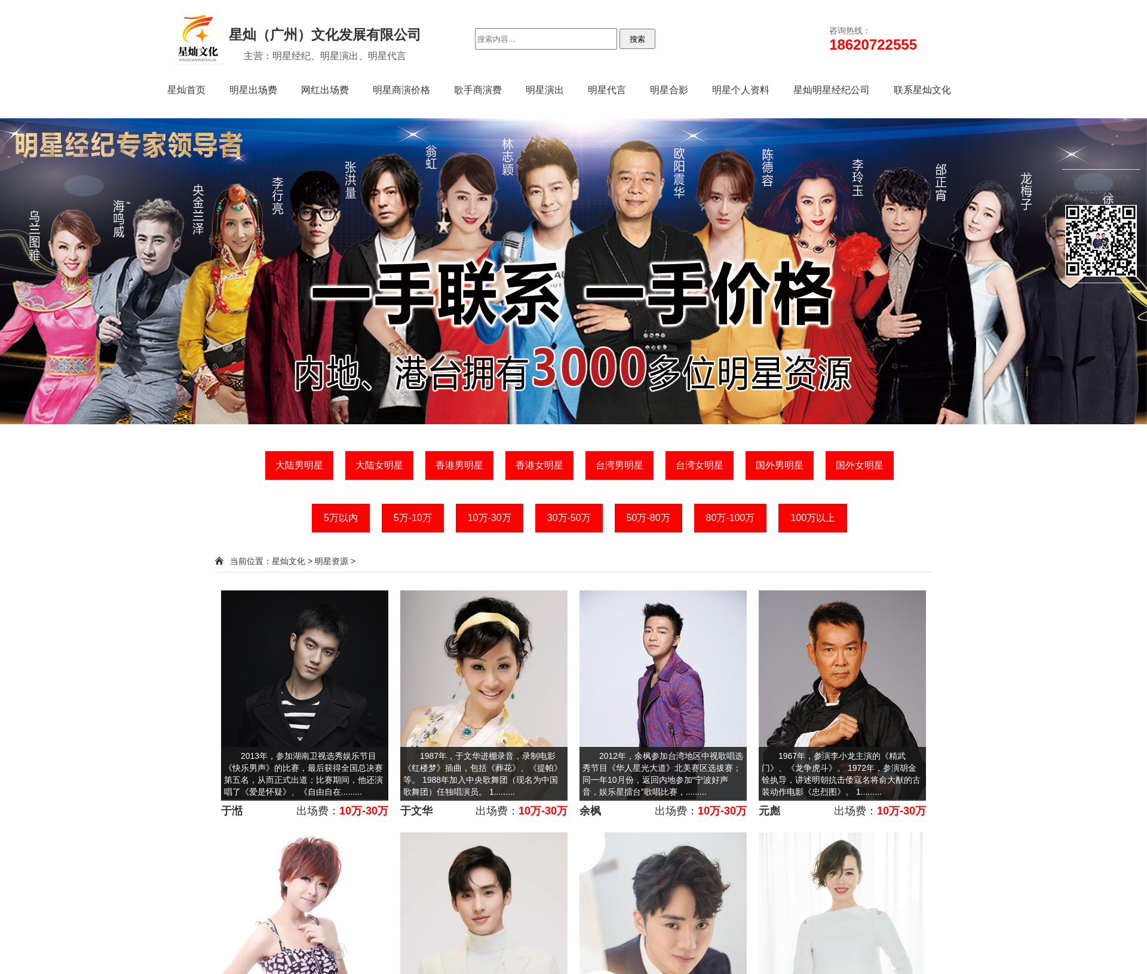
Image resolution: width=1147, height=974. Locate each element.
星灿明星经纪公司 (831, 90)
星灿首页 (186, 90)
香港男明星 (459, 465)
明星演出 (545, 90)
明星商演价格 (401, 90)
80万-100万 (730, 518)
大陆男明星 (299, 465)
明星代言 (607, 90)
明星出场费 (253, 90)
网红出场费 (325, 90)
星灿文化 (288, 561)
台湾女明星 (699, 465)
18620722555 (1101, 193)
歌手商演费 (478, 90)
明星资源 (331, 561)
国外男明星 (779, 465)
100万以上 (812, 518)
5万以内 (341, 518)
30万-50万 (569, 518)
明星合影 (669, 90)
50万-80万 (648, 518)
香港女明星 (539, 465)
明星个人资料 (740, 90)
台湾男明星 (619, 465)
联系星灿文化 (922, 90)
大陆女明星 (379, 465)
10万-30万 (489, 518)
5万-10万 (413, 518)
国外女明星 (860, 465)
